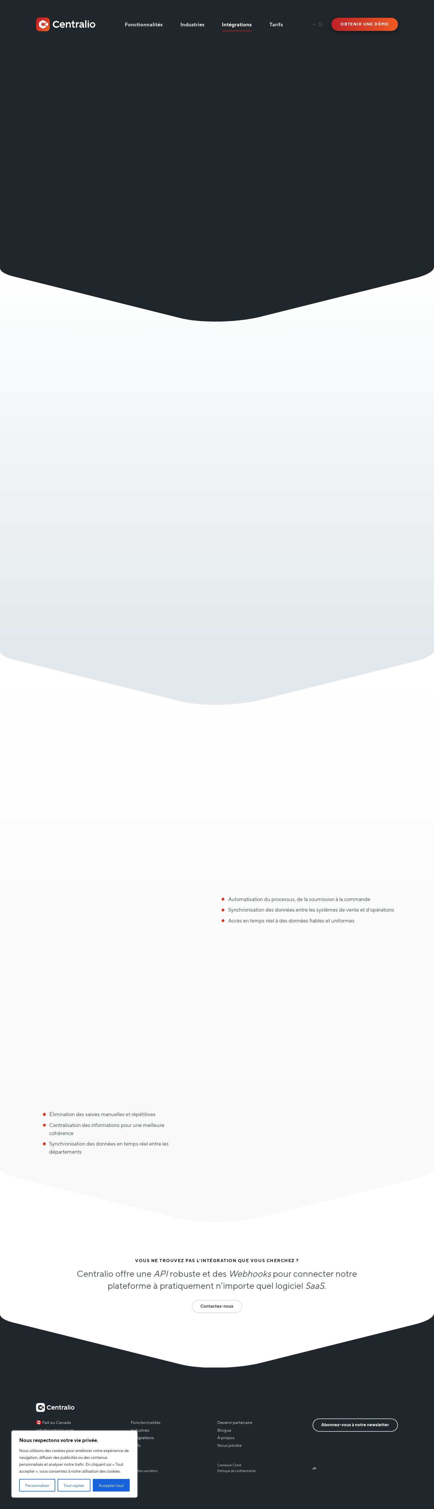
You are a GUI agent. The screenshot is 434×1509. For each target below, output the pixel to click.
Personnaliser (37, 1485)
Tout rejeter (74, 1485)
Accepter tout (111, 1485)
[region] (74, 1464)
